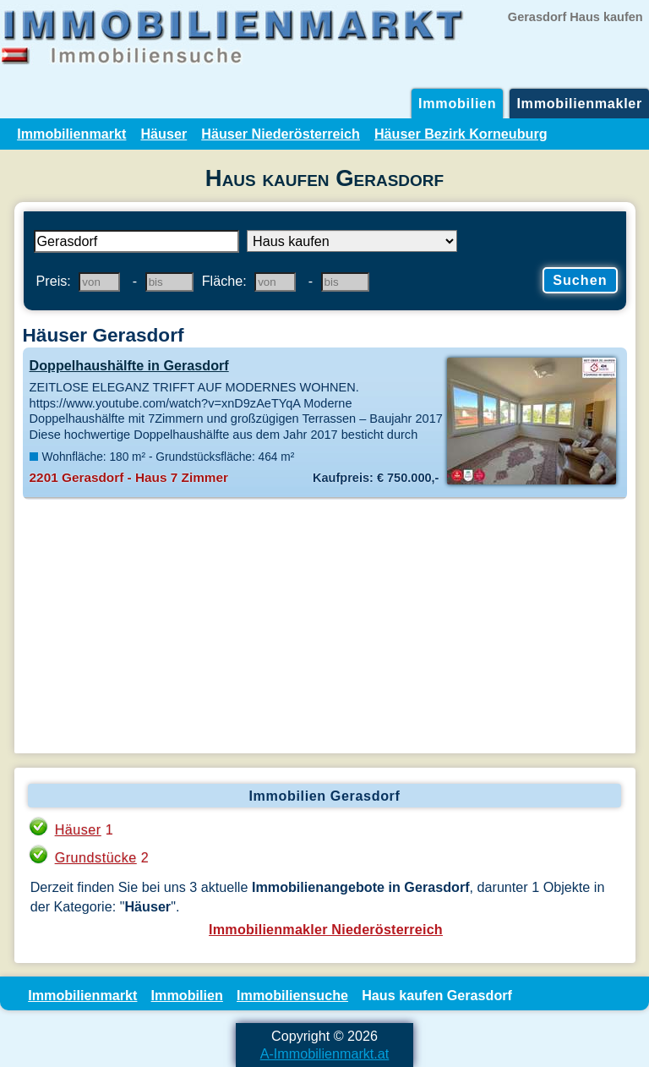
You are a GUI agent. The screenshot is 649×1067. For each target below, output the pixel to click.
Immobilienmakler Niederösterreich (326, 929)
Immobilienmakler (579, 103)
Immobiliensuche (292, 995)
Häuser (163, 133)
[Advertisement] (325, 626)
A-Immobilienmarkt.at (325, 1053)
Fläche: (224, 280)
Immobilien (457, 103)
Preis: (53, 280)
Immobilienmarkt (71, 133)
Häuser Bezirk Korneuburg (461, 133)
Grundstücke (96, 857)
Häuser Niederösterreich (280, 133)
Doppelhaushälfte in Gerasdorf (129, 365)
